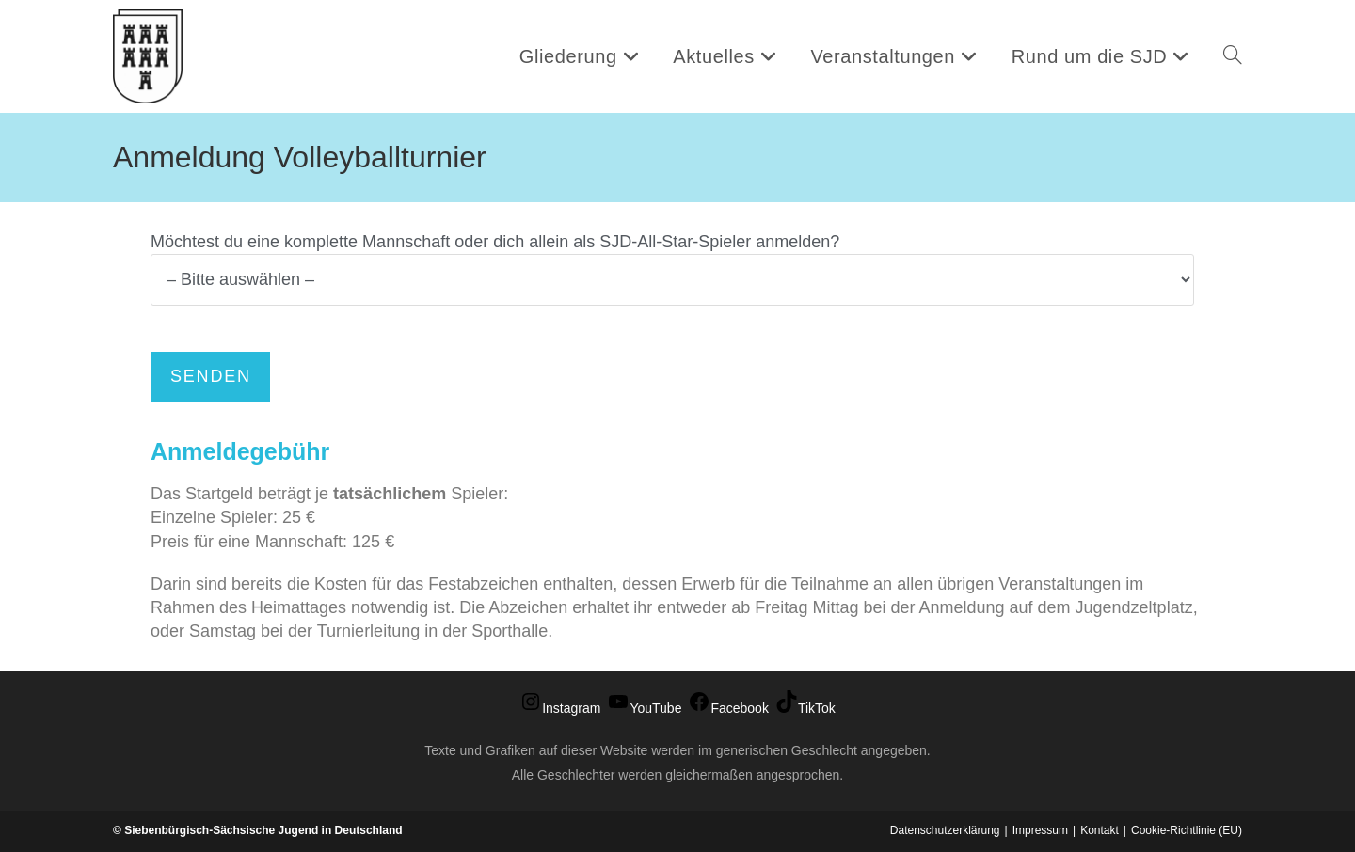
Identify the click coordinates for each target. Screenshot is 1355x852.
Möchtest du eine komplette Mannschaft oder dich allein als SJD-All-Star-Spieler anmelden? (672, 260)
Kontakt (1099, 830)
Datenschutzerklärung (945, 830)
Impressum (1040, 830)
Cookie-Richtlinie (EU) (1186, 830)
